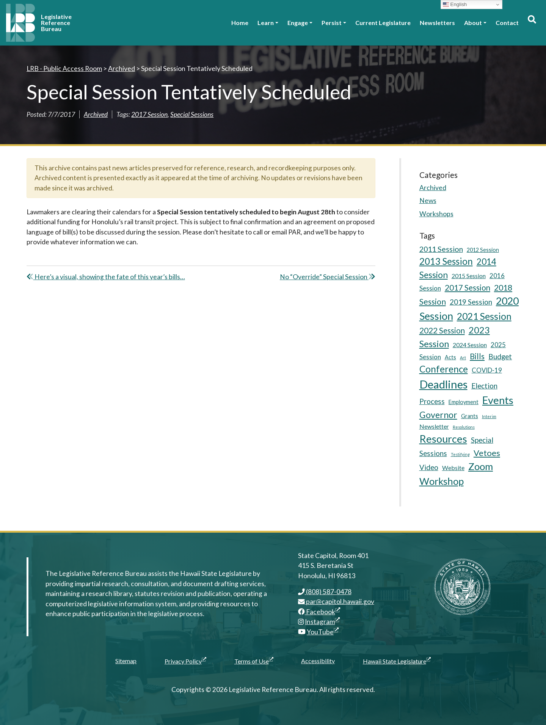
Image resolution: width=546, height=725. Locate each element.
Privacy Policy (185, 661)
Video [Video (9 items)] (428, 467)
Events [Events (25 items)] (497, 400)
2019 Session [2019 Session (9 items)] (471, 301)
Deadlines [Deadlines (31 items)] (443, 384)
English (455, 5)
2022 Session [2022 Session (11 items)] (442, 330)
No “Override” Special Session (327, 277)
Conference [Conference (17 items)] (443, 368)
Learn (265, 22)
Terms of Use (253, 661)
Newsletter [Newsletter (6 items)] (434, 426)
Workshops (436, 214)
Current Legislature (383, 22)
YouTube (323, 632)
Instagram (322, 622)
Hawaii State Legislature (397, 661)
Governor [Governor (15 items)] (438, 414)
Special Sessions (191, 114)
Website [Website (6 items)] (453, 467)
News (427, 200)
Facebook (319, 612)
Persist (332, 22)
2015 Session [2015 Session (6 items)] (469, 275)
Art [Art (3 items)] (463, 357)
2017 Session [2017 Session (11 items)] (467, 287)
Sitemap (125, 660)
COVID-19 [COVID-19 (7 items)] (487, 370)
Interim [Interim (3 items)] (489, 416)
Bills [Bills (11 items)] (477, 356)
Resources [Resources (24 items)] (443, 438)
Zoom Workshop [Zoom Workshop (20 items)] (456, 473)
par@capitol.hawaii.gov (336, 601)
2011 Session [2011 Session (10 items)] (441, 249)
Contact (507, 22)
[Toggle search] (531, 23)
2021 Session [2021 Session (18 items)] (484, 316)
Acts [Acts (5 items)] (450, 357)
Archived (96, 114)
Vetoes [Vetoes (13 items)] (487, 453)
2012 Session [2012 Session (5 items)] (483, 250)
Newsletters (437, 22)
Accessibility (318, 660)
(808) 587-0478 (324, 592)
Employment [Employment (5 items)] (464, 402)
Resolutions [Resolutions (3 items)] (464, 427)
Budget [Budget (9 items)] (500, 356)
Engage (297, 22)
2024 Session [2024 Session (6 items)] (470, 344)
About (473, 22)
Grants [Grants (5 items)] (469, 416)
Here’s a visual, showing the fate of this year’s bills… (106, 277)
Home (239, 22)
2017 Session (149, 114)
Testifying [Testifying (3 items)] (460, 454)
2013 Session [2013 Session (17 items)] (446, 261)
